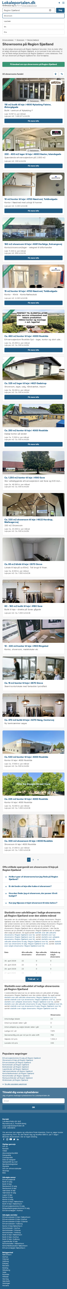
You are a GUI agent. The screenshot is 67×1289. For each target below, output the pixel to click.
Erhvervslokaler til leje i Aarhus (14, 1219)
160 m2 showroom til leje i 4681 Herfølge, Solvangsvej (33, 244)
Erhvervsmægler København (13, 1248)
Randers (5, 1266)
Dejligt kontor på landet (15, 434)
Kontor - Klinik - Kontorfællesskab (20, 294)
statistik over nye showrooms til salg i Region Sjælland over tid (32, 942)
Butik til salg (7, 1182)
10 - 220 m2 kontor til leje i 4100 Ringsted (26, 646)
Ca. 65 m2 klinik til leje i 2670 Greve (23, 564)
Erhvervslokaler (8, 40)
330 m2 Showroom (13, 525)
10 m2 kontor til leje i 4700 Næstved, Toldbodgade (30, 199)
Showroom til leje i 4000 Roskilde (20, 844)
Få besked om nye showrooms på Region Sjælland (33, 64)
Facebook (3, 1139)
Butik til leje (7, 1184)
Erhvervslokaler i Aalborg (12, 1224)
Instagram (7, 1139)
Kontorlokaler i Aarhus (11, 1228)
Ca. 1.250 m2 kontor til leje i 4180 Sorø (24, 477)
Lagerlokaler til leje (10, 1241)
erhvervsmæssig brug (29, 6)
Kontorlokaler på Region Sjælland (15, 1065)
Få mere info (33, 121)
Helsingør (6, 1283)
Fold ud (31, 979)
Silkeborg (6, 1270)
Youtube (10, 1139)
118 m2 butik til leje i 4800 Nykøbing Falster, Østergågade (27, 105)
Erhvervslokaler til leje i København (16, 1217)
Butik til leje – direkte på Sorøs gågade (22, 609)
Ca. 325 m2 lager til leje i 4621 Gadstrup (25, 383)
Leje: (6, 114)
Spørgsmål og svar (10, 1162)
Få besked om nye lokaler (59, 2)
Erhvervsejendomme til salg (13, 1206)
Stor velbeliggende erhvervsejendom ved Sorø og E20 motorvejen (35, 481)
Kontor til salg (7, 1199)
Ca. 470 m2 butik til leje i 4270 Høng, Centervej (29, 720)
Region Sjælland (33, 40)
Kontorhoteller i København (13, 1243)
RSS (4, 1173)
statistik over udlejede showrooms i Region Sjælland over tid (31, 938)
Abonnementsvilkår (10, 1153)
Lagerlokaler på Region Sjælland (15, 1069)
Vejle (4, 1272)
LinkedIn (17, 1139)
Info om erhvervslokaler (11, 1168)
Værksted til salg (9, 1193)
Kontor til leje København (12, 1226)
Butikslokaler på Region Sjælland (15, 1067)
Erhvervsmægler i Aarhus (12, 1210)
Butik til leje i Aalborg (10, 1239)
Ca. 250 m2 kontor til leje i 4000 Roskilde (26, 430)
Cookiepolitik (7, 1157)
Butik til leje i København (12, 1204)
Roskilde (5, 1274)
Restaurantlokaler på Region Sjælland (17, 1078)
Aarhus (5, 1257)
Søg (60, 10)
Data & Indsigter (9, 1160)
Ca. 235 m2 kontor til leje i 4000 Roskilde (26, 799)
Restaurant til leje (9, 1188)
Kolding (5, 1268)
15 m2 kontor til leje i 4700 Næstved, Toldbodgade (30, 291)
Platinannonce (34, 101)
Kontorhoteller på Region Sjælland (16, 1076)
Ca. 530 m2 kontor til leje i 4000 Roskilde (26, 757)
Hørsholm (6, 1281)
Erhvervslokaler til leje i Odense (15, 1221)
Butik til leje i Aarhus (10, 1237)
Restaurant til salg (9, 1186)
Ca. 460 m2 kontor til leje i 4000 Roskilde (26, 336)
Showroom (20, 40)
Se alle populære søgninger (16, 1084)
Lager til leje (7, 1195)
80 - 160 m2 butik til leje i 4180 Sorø (23, 606)
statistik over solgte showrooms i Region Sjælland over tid (32, 945)
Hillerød (5, 1277)
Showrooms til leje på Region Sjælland (17, 1060)
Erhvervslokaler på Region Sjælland (16, 1062)
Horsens (5, 1285)
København (6, 1254)
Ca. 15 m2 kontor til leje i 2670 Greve (23, 683)
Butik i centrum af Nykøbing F (18, 110)
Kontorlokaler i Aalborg (11, 1232)
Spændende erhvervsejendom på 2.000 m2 (24, 157)
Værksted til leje (8, 1190)
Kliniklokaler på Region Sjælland (15, 1080)
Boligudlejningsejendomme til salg (16, 1208)
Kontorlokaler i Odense (11, 1230)
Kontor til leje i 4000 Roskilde (18, 760)
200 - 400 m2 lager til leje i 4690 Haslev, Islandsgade (32, 154)
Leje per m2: (9, 116)
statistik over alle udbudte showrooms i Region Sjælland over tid (30, 934)
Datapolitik (6, 1155)
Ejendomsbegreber (10, 1164)
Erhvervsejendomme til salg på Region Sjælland (21, 1058)
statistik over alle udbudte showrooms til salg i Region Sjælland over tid (29, 940)
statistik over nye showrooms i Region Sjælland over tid (29, 936)
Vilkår (4, 1151)
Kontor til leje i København (12, 1201)
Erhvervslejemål (8, 1179)
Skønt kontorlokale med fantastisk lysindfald (25, 686)
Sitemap (5, 1171)
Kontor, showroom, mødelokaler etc (21, 649)
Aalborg (5, 1261)
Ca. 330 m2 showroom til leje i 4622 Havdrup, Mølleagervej (28, 520)
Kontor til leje (7, 1197)
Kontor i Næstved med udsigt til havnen (23, 202)
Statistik (5, 1166)
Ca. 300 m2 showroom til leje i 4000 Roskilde (28, 841)
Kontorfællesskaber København (15, 1246)
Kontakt (5, 1149)
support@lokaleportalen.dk (13, 1126)
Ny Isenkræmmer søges (15, 723)
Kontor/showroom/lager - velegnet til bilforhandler (28, 247)
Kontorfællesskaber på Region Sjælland (18, 1073)
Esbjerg (5, 1263)
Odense (5, 1259)
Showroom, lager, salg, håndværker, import (24, 386)
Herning (5, 1279)
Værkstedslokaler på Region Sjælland (17, 1071)
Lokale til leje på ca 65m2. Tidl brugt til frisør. (25, 567)
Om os (5, 1146)
